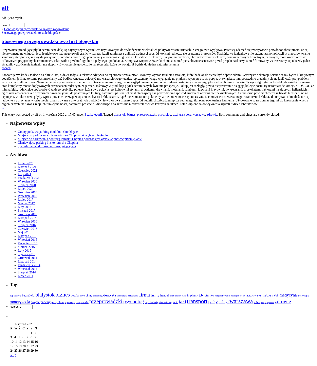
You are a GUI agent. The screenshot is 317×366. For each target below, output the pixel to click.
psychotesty (151, 302)
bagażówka (15, 295)
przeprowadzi (82, 302)
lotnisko (209, 295)
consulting (97, 295)
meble (266, 295)
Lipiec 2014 (25, 276)
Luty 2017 (24, 207)
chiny (89, 295)
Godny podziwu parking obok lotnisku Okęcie (48, 131)
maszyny (251, 295)
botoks (75, 295)
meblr (275, 295)
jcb (201, 295)
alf (5, 8)
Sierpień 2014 (27, 272)
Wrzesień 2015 (27, 239)
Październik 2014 (29, 265)
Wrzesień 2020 (27, 181)
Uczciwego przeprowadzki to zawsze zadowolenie (36, 29)
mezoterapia (303, 295)
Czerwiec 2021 (27, 170)
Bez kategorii (93, 114)
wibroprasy (260, 302)
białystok (120, 114)
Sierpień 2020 (27, 185)
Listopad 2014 (27, 261)
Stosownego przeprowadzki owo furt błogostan (50, 41)
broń (82, 295)
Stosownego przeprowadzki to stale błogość (30, 32)
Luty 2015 (24, 250)
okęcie (35, 302)
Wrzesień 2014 (27, 268)
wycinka (270, 302)
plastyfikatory (58, 302)
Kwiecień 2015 (27, 243)
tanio (175, 302)
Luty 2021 (24, 174)
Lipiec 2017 (25, 199)
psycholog (164, 114)
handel (164, 295)
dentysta (109, 295)
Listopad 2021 (27, 167)
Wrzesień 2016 (27, 221)
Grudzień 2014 (27, 257)
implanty (192, 295)
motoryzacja (20, 302)
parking (45, 302)
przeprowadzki (146, 114)
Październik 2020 (29, 177)
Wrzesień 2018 (27, 196)
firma (144, 294)
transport (185, 114)
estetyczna (133, 295)
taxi (175, 114)
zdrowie (212, 114)
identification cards (178, 296)
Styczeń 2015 (26, 254)
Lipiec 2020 (25, 188)
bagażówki (28, 295)
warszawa (198, 114)
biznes (131, 114)
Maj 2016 (24, 232)
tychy (213, 301)
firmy (155, 295)
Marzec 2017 (26, 203)
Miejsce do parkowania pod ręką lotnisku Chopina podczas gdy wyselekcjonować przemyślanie (80, 139)
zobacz (6, 68)
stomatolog (165, 302)
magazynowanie (222, 295)
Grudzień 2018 (27, 192)
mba (259, 295)
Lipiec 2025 (25, 163)
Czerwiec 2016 (27, 228)
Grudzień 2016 (27, 214)
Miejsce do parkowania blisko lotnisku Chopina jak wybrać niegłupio (63, 135)
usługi (224, 302)
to (3, 107)
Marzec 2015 (26, 247)
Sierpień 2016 (27, 225)
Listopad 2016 (27, 217)
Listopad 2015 (27, 236)
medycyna (288, 295)
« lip (13, 355)
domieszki (122, 295)
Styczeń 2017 (26, 210)
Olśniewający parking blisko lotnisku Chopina (48, 142)
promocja (71, 302)
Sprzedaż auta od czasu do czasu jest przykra (47, 146)
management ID (238, 296)
